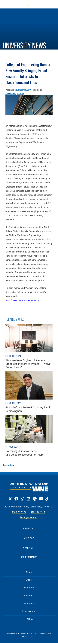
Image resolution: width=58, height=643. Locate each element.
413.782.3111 (38, 512)
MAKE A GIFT (29, 547)
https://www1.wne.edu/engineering (22, 300)
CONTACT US (29, 528)
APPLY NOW (29, 538)
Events (29, 579)
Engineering (10, 93)
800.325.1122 (19, 512)
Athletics (29, 603)
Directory (29, 587)
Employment (29, 610)
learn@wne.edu (28, 517)
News (29, 572)
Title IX (29, 618)
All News (20, 93)
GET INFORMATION (29, 557)
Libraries (29, 595)
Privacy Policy (26, 633)
